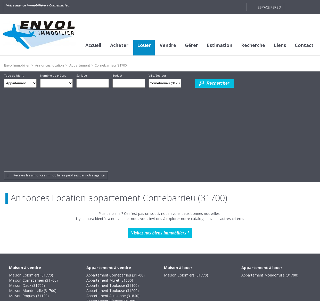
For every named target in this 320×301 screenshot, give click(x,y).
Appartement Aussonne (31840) (113, 215)
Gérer (191, 45)
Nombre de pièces (53, 75)
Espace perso (269, 7)
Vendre (168, 45)
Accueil (93, 45)
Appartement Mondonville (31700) (269, 194)
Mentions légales (111, 266)
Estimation (219, 45)
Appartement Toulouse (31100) (112, 204)
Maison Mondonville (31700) (32, 210)
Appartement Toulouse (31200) (112, 210)
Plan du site (169, 266)
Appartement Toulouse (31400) (112, 235)
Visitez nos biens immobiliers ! (160, 152)
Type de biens (14, 75)
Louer (144, 45)
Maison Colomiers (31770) (31, 194)
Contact (304, 45)
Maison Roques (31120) (29, 215)
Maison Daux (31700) (27, 204)
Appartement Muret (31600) (109, 199)
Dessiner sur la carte (188, 83)
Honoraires (143, 266)
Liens (280, 45)
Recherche (253, 45)
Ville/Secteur (157, 75)
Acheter (119, 45)
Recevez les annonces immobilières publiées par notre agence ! (59, 95)
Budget (117, 75)
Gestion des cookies (204, 266)
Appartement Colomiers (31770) (113, 230)
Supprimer (177, 84)
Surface (81, 75)
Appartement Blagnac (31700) (111, 220)
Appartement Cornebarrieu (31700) (115, 194)
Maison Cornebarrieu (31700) (33, 199)
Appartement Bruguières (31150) (113, 225)
